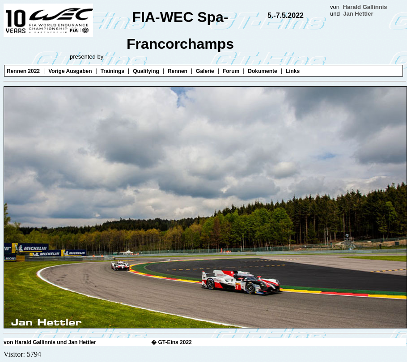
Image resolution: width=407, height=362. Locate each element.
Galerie (205, 71)
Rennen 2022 (23, 71)
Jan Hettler (358, 13)
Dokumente (262, 71)
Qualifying (146, 71)
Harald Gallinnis (365, 7)
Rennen (177, 71)
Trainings (112, 71)
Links (293, 71)
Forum (231, 71)
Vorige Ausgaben (70, 71)
